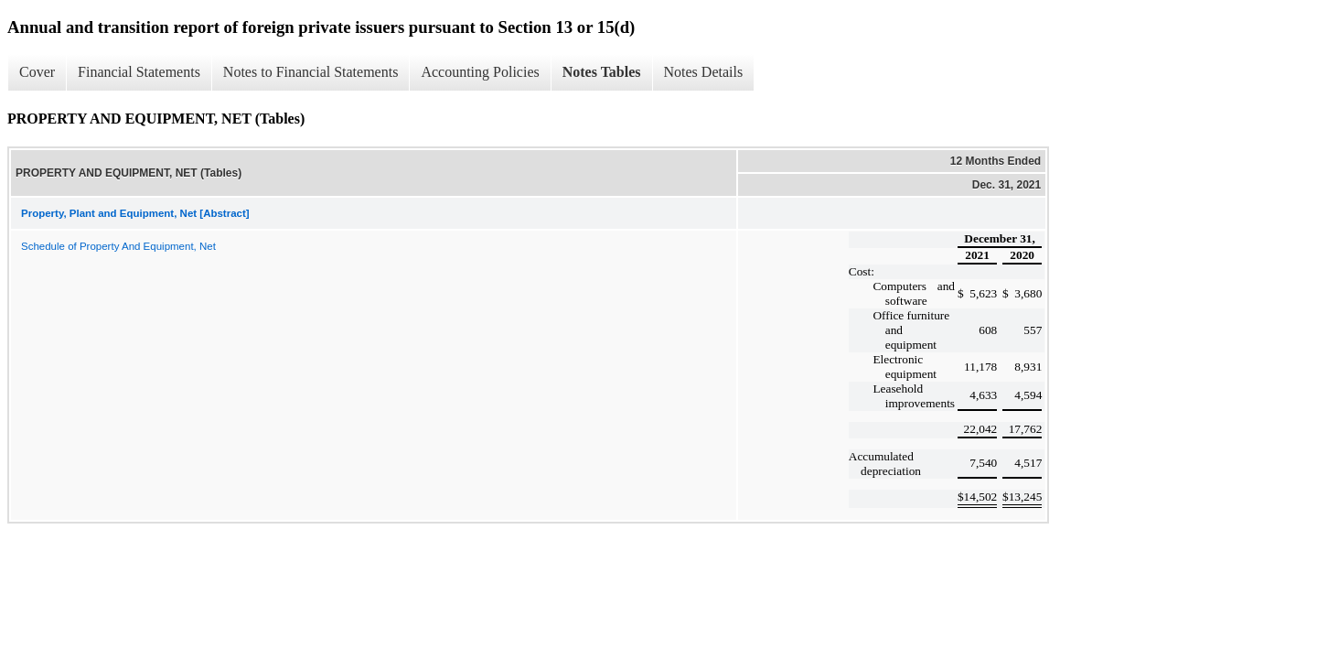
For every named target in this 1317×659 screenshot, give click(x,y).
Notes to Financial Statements (311, 72)
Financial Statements (139, 72)
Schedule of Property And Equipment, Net (118, 246)
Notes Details (704, 72)
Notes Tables (601, 72)
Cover (37, 72)
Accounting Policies (480, 72)
